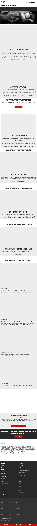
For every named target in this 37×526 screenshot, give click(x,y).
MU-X (2, 467)
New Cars (3, 471)
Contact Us (21, 479)
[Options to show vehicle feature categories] (12, 112)
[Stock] (6, 525)
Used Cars (3, 474)
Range (29, 9)
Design (14, 9)
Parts (20, 467)
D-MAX (2, 465)
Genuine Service (22, 475)
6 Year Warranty (22, 472)
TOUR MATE (33, 9)
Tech (17, 9)
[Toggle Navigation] (35, 5)
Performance (9, 9)
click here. (7, 454)
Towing (25, 9)
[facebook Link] (2, 494)
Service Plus (21, 465)
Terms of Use (21, 492)
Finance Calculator (4, 483)
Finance (2, 481)
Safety (21, 9)
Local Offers (3, 478)
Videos (20, 484)
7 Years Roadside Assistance (24, 473)
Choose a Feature (12, 111)
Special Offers (3, 476)
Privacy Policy (21, 490)
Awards (20, 486)
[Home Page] (3, 2)
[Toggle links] (5, 520)
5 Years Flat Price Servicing (24, 470)
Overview (3, 9)
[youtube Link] (3, 494)
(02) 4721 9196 (5, 504)
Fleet (2, 479)
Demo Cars (3, 473)
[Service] (18, 525)
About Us (20, 481)
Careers (20, 483)
